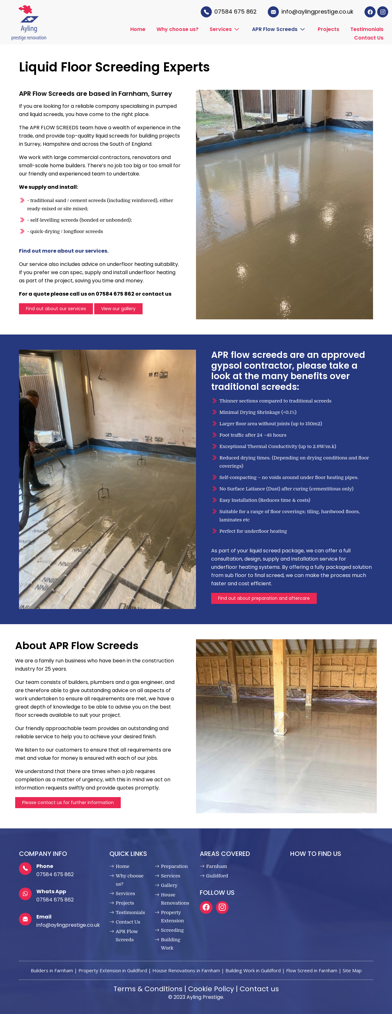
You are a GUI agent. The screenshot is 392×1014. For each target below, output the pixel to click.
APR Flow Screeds (274, 29)
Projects (328, 29)
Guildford (217, 876)
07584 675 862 (55, 874)
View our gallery (118, 308)
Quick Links (128, 853)
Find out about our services (56, 308)
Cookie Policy (211, 989)
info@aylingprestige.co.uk (68, 925)
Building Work (170, 944)
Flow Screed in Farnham (311, 970)
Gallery (169, 885)
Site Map (352, 970)
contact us (156, 294)
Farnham (216, 866)
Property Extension (172, 917)
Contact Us (368, 37)
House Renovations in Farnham (186, 970)
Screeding (172, 930)
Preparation (174, 866)
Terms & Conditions (147, 989)
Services (221, 29)
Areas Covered (225, 853)
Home (137, 29)
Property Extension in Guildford (112, 970)
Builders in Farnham (52, 970)
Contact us (259, 989)
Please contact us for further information (68, 802)
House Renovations (175, 899)
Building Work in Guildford (253, 970)
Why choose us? (177, 29)
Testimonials (366, 29)
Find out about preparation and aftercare (264, 598)
